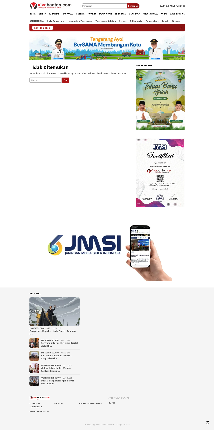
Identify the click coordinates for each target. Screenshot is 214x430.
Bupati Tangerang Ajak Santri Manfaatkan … (57, 382)
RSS (111, 403)
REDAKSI (58, 403)
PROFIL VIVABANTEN (39, 411)
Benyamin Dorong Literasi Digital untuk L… (59, 344)
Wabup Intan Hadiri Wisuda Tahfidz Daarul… (56, 370)
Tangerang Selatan (50, 340)
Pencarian (133, 5)
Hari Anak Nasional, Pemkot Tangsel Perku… (56, 357)
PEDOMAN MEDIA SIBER (90, 403)
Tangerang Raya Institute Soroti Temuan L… (52, 333)
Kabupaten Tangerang (39, 328)
